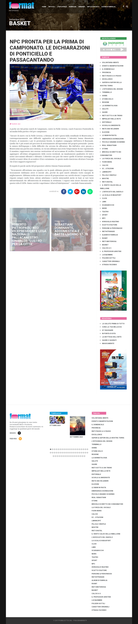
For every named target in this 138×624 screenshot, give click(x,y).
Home (44, 6)
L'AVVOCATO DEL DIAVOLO (111, 192)
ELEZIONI (104, 132)
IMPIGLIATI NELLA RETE (110, 119)
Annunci (81, 6)
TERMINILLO (106, 92)
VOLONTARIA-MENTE (109, 62)
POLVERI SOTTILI (107, 258)
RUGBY (104, 238)
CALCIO (104, 165)
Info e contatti (93, 6)
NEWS (103, 208)
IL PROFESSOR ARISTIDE (110, 251)
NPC (103, 218)
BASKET (104, 245)
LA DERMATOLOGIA (109, 106)
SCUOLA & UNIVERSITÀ (110, 125)
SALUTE (104, 109)
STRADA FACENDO (108, 265)
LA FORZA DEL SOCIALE (110, 159)
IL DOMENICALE (107, 69)
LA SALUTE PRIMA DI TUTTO (112, 324)
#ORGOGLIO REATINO (109, 222)
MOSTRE (104, 178)
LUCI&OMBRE (106, 255)
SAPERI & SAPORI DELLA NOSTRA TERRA (108, 438)
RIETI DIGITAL (106, 182)
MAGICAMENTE (107, 343)
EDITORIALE (105, 122)
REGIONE (104, 102)
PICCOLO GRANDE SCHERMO (112, 142)
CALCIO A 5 (105, 248)
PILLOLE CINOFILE (108, 175)
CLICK (103, 198)
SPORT (104, 215)
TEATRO (104, 212)
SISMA (103, 96)
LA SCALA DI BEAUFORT (110, 195)
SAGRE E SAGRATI (108, 340)
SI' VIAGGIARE (106, 330)
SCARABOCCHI (107, 205)
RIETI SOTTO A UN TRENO (111, 116)
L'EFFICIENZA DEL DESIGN (111, 89)
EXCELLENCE (106, 79)
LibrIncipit (105, 172)
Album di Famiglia (108, 6)
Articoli (51, 6)
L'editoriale (62, 6)
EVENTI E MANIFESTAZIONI (111, 66)
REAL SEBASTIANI (108, 145)
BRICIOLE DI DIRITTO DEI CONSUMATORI (107, 504)
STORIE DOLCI (106, 99)
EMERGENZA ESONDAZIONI (112, 139)
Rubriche (72, 6)
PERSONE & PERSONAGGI (111, 228)
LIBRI (103, 202)
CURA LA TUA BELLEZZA (111, 327)
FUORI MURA (106, 162)
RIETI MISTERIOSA (108, 241)
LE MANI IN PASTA (108, 135)
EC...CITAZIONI (107, 169)
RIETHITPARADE (107, 231)
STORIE (104, 149)
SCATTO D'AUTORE (108, 225)
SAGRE (104, 112)
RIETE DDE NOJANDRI (109, 129)
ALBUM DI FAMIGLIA (109, 235)
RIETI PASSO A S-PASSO (110, 76)
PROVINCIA (105, 72)
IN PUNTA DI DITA (108, 333)
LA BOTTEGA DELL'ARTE (111, 337)
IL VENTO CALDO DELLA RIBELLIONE (106, 534)
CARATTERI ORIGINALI (110, 261)
